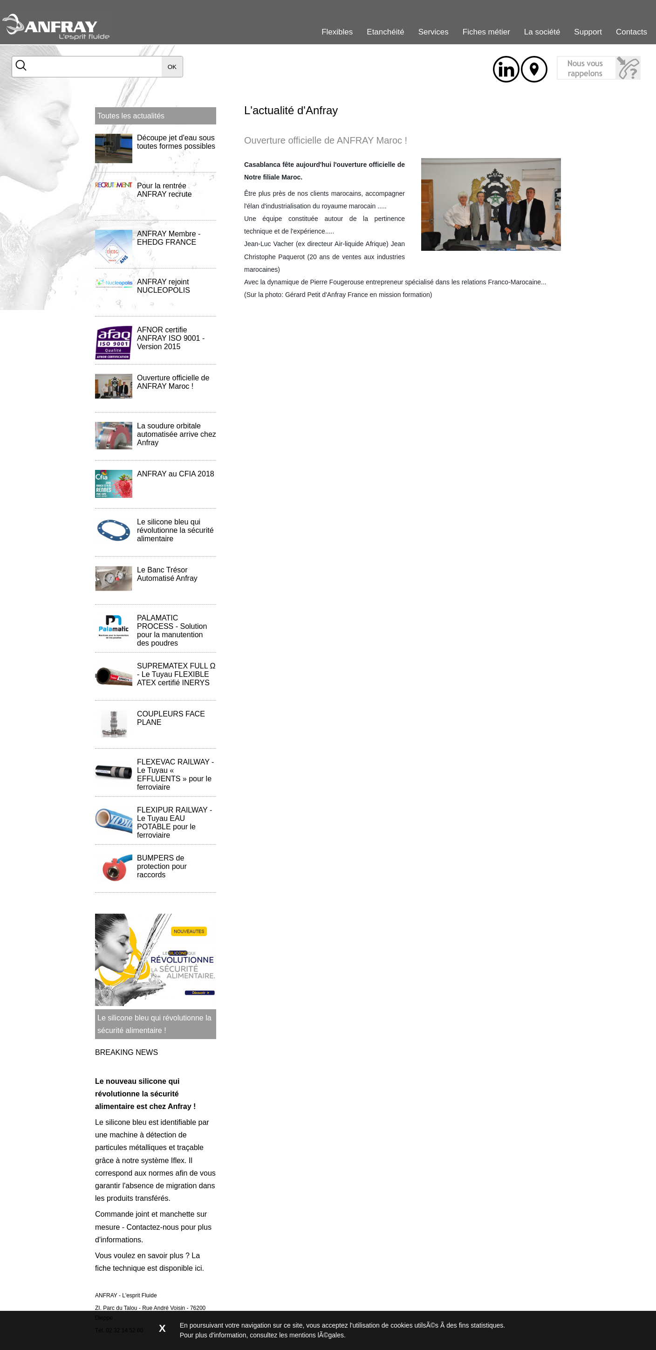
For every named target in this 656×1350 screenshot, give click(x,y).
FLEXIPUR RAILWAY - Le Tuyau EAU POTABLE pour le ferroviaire (174, 822)
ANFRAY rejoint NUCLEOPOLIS (163, 286)
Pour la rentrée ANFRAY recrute (164, 190)
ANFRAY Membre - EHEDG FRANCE (168, 238)
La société (542, 32)
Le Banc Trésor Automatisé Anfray (167, 574)
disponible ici (180, 1268)
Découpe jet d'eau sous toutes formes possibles (176, 142)
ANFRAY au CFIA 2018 (175, 474)
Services (433, 32)
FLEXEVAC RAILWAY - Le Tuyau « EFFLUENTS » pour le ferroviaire (175, 774)
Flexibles (337, 32)
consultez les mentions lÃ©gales (297, 1335)
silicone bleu (125, 1122)
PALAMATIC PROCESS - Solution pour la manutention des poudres (172, 630)
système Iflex (162, 1160)
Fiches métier (486, 32)
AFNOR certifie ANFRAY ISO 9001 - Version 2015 (171, 338)
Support (588, 32)
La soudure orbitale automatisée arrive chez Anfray (176, 434)
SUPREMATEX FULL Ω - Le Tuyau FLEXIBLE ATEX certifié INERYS (176, 674)
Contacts (631, 32)
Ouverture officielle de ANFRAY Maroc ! (173, 382)
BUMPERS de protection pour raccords (162, 866)
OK (172, 66)
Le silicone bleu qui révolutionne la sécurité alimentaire (175, 530)
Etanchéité (385, 32)
